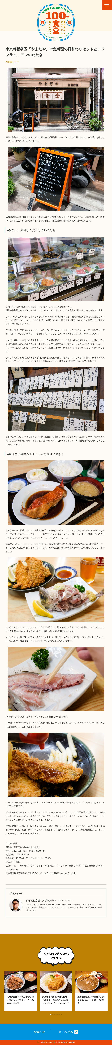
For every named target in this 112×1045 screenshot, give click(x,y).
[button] (50, 1014)
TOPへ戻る (66, 1032)
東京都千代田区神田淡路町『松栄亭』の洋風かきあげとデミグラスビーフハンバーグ (55, 1000)
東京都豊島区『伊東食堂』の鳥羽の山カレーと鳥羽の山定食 (90, 1000)
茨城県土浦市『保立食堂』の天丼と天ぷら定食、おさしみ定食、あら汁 (20, 1000)
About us (39, 1032)
